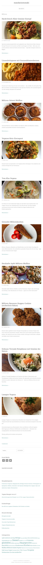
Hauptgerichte (16, 483)
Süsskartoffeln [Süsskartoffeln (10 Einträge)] (16, 550)
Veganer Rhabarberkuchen (8, 525)
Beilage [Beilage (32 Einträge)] (17, 538)
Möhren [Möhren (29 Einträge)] (9, 548)
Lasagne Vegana (9, 394)
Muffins (10, 485)
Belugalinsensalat (6, 516)
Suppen (33, 485)
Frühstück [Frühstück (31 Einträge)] (30, 540)
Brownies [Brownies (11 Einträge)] (34, 538)
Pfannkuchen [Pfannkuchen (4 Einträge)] (30, 547)
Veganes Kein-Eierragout (12, 138)
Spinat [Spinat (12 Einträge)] (6, 550)
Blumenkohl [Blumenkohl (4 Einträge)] (23, 538)
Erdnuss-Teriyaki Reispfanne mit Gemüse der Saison (21, 350)
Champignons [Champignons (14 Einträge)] (5, 540)
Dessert (26, 483)
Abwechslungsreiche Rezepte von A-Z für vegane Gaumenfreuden (18, 497)
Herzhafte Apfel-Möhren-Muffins (16, 263)
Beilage (22, 483)
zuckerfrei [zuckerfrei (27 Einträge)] (18, 552)
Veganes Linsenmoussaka (8, 519)
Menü (22, 8)
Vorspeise (9, 483)
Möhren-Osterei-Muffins (12, 100)
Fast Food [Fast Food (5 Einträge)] (24, 540)
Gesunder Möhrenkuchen (12, 222)
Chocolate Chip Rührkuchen (9, 522)
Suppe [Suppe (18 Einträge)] (10, 550)
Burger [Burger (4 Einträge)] (39, 538)
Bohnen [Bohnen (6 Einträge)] (26, 538)
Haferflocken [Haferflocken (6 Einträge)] (17, 543)
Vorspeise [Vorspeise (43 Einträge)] (30, 550)
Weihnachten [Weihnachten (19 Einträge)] (5, 552)
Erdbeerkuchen (5, 528)
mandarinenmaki (21, 3)
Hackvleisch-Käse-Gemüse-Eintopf (16, 19)
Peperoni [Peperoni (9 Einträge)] (23, 547)
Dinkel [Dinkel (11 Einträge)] (21, 540)
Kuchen (30, 483)
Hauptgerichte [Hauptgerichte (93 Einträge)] (26, 543)
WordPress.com (27, 562)
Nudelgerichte (27, 485)
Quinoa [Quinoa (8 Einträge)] (34, 547)
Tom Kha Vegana (9, 178)
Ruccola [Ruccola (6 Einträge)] (38, 547)
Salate (8, 488)
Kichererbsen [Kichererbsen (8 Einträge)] (12, 545)
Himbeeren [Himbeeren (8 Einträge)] (34, 543)
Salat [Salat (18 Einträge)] (3, 550)
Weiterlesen (5, 53)
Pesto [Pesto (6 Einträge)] (27, 547)
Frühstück (4, 483)
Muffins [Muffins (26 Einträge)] (4, 547)
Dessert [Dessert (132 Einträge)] (15, 540)
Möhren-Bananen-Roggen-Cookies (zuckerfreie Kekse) (16, 304)
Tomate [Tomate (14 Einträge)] (25, 550)
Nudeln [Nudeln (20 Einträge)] (14, 547)
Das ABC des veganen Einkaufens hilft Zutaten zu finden (16, 506)
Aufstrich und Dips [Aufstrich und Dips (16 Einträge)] (10, 538)
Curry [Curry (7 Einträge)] (11, 540)
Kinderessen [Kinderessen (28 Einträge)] (19, 545)
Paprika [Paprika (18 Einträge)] (19, 547)
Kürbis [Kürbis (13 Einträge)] (35, 545)
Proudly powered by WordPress (21, 560)
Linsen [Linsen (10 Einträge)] (38, 545)
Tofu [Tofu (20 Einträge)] (21, 550)
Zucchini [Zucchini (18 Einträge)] (12, 552)
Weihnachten (14, 488)
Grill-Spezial (20, 485)
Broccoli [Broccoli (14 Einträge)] (30, 538)
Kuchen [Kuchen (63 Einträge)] (27, 545)
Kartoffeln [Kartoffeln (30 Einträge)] (5, 545)
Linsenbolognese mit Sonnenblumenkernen (20, 60)
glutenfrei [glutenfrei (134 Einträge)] (6, 542)
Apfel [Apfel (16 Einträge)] (3, 538)
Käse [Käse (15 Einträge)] (31, 545)
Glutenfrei (14, 485)
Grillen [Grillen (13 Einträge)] (12, 543)
